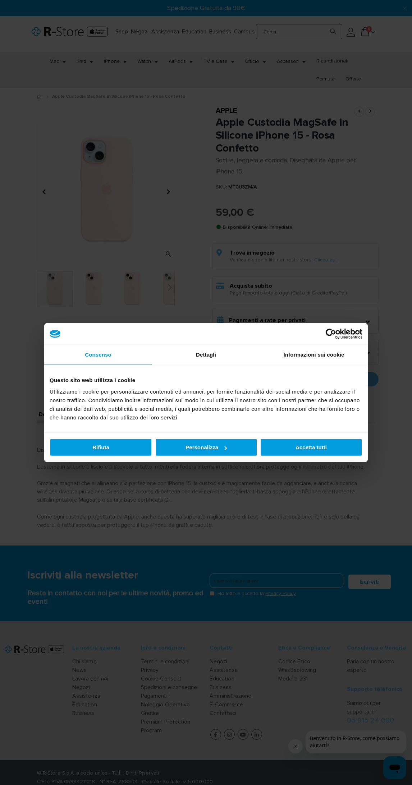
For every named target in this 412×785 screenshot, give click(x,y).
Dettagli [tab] (206, 355)
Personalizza (206, 447)
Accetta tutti (311, 447)
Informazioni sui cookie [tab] (314, 355)
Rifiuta (100, 447)
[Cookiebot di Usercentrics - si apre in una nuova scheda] (330, 334)
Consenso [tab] (98, 355)
